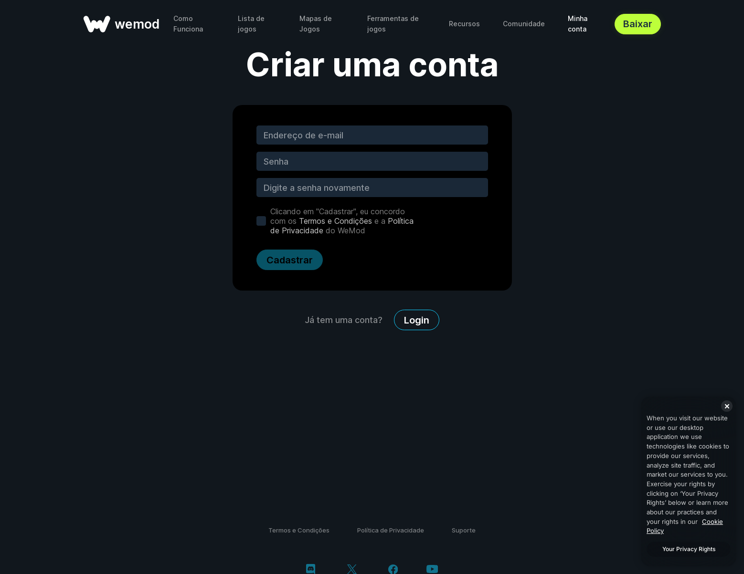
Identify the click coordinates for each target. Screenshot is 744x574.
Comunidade (524, 24)
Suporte (464, 530)
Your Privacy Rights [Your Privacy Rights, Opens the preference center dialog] (688, 549)
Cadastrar (289, 260)
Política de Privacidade (390, 530)
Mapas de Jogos (315, 23)
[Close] (727, 406)
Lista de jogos (251, 23)
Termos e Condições (335, 221)
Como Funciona (188, 23)
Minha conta (577, 23)
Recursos (464, 24)
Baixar (637, 24)
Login (416, 320)
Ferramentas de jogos (393, 23)
